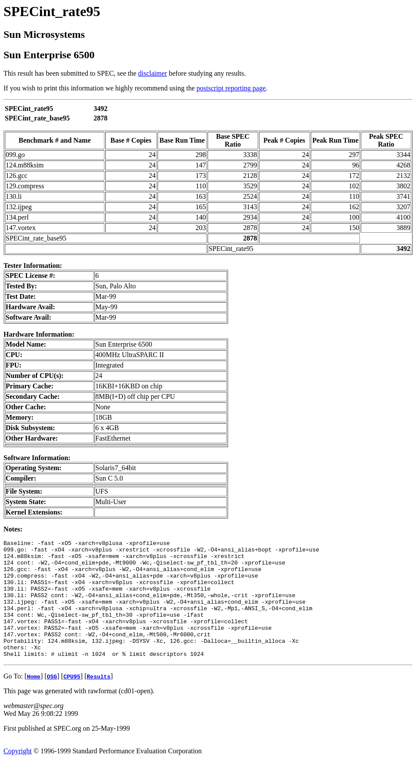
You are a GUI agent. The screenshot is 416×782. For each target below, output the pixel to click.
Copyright (17, 774)
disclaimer (152, 73)
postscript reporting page (231, 88)
